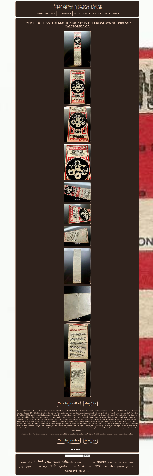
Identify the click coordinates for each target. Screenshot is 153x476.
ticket (38, 461)
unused (78, 462)
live (74, 466)
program (121, 467)
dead (91, 466)
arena (110, 462)
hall (94, 462)
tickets (125, 462)
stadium (101, 461)
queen (23, 462)
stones (131, 462)
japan (28, 467)
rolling (48, 462)
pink (127, 467)
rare (98, 466)
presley (56, 461)
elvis (112, 466)
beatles (82, 466)
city (88, 471)
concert (71, 470)
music (35, 467)
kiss (90, 462)
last (120, 462)
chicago (85, 462)
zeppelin (62, 466)
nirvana (133, 467)
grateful (21, 467)
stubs (82, 470)
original (67, 461)
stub (53, 466)
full (70, 467)
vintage (43, 466)
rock (115, 462)
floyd (30, 462)
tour (105, 466)
